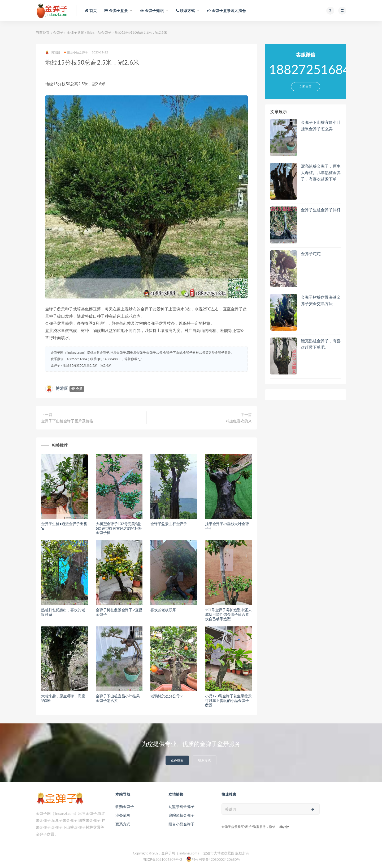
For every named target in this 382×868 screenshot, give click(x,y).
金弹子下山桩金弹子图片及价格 (67, 421)
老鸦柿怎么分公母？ (166, 696)
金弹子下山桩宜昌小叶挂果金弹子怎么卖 (118, 698)
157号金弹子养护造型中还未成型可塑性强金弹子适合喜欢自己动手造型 (228, 614)
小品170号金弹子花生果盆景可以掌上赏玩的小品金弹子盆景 (228, 700)
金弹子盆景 (75, 32)
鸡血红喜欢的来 (239, 421)
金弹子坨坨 (311, 253)
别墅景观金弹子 (181, 806)
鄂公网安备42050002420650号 (213, 859)
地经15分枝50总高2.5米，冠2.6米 (87, 365)
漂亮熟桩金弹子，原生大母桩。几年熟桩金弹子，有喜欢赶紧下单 (321, 172)
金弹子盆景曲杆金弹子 (168, 523)
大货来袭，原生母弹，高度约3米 (63, 698)
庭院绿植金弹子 (181, 815)
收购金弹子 (124, 806)
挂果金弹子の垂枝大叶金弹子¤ (227, 525)
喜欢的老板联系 (163, 610)
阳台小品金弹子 (99, 32)
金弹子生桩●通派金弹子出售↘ (64, 525)
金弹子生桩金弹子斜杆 (321, 209)
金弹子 (58, 32)
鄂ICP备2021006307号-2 (162, 859)
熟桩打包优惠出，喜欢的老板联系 (63, 612)
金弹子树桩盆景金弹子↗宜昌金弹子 (119, 612)
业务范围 (177, 760)
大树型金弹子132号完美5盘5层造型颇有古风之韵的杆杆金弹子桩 (119, 528)
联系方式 (204, 760)
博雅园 (52, 52)
